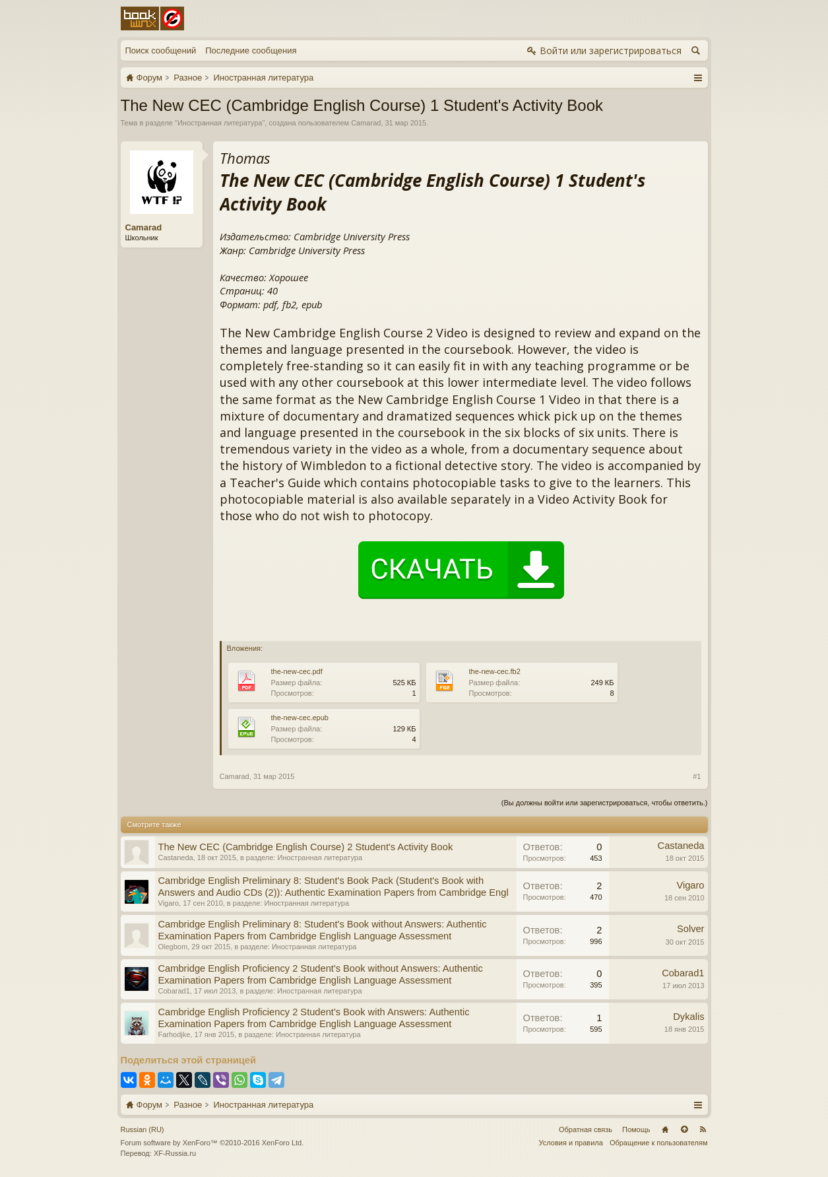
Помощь (636, 1129)
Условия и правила (571, 1143)
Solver (691, 929)
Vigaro (168, 903)
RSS (703, 1129)
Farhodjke (174, 1034)
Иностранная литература (220, 123)
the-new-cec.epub (300, 718)
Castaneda (175, 857)
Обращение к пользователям (659, 1143)
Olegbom (173, 947)
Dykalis (688, 1016)
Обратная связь (585, 1129)
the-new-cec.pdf (297, 671)
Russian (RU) (142, 1129)
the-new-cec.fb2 (495, 671)
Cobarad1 (174, 991)
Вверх (684, 1129)
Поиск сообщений (161, 50)
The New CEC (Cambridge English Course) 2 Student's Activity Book (305, 847)
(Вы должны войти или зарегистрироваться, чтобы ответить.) (604, 803)
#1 (697, 776)
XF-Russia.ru (175, 1153)
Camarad (366, 123)
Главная (665, 1129)
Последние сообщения (250, 50)
